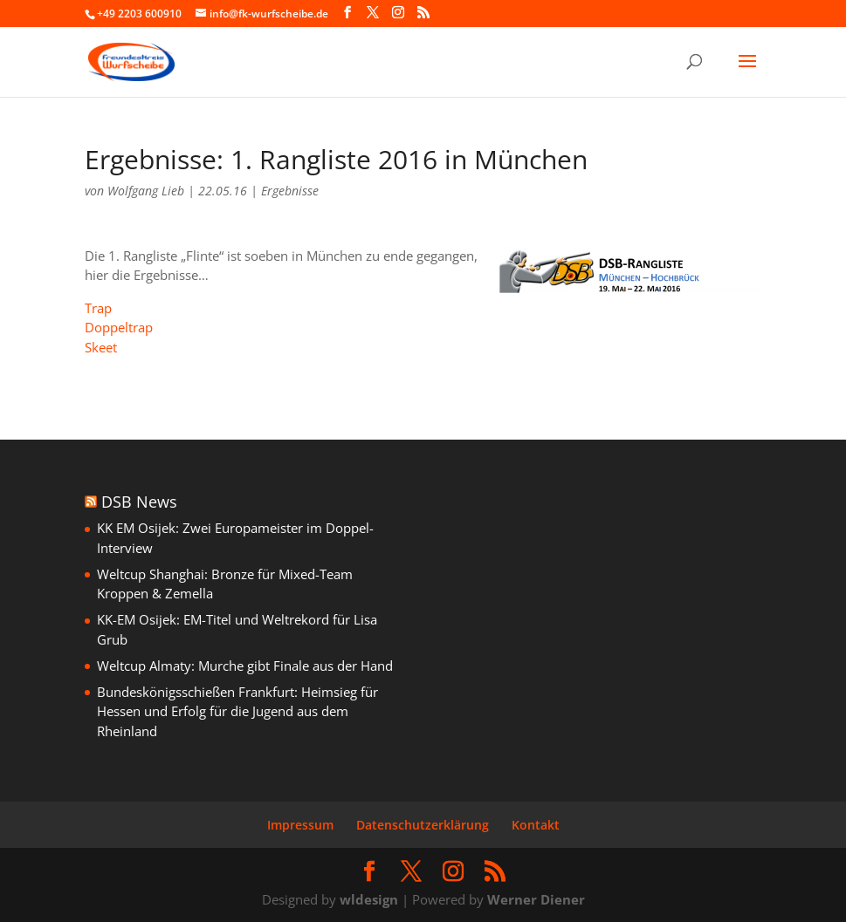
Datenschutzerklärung (422, 824)
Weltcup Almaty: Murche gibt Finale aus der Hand (245, 665)
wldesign (369, 899)
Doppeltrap (119, 327)
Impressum (300, 824)
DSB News (139, 501)
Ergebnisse (290, 190)
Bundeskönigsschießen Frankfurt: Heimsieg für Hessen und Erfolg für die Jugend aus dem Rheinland (237, 711)
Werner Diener (536, 899)
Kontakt (536, 824)
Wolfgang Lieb (145, 190)
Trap (98, 308)
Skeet (101, 347)
